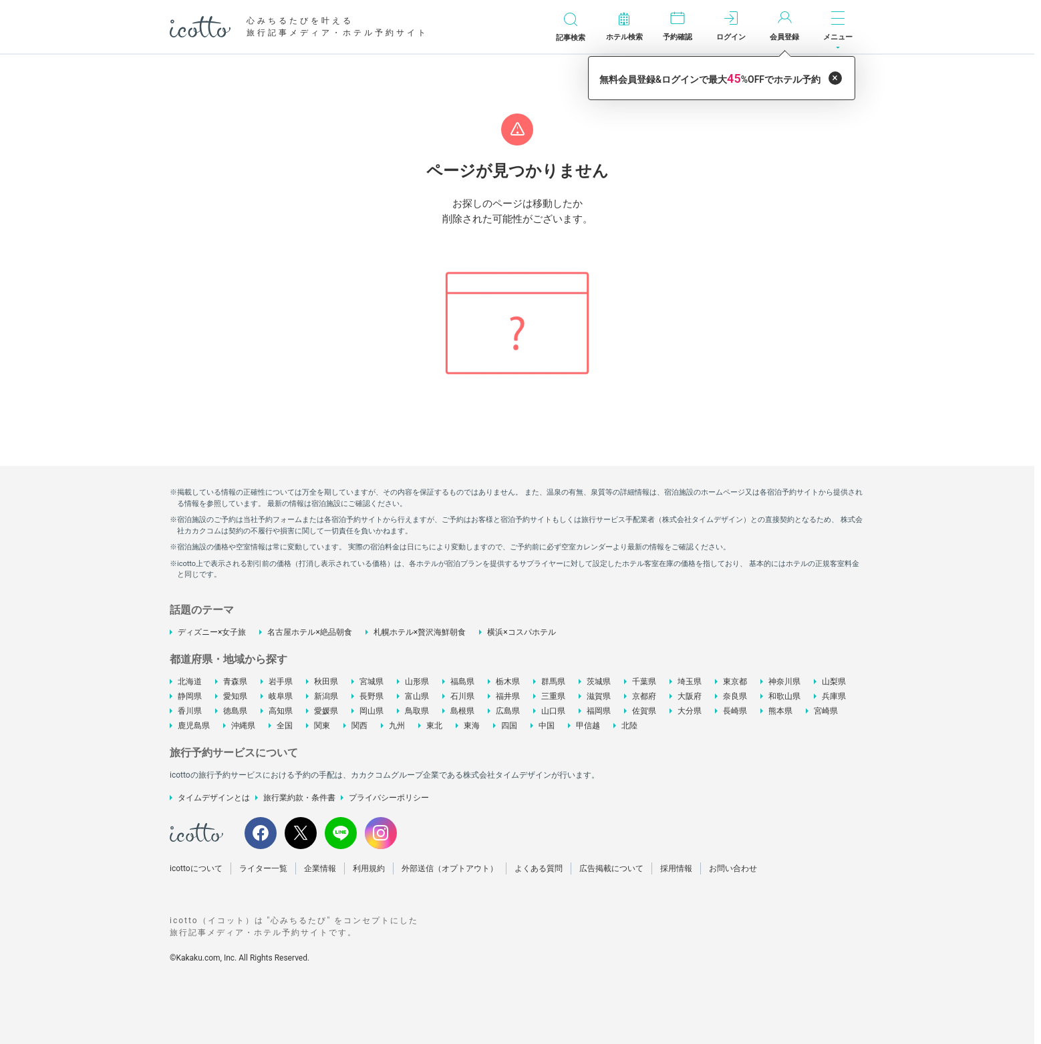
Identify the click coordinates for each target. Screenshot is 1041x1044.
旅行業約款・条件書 (299, 797)
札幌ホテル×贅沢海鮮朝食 (420, 632)
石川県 (462, 696)
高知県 (281, 711)
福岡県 (599, 711)
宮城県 (371, 681)
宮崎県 (826, 711)
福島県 (462, 681)
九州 (397, 725)
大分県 (690, 711)
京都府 (644, 696)
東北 (434, 725)
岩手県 (281, 681)
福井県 (508, 696)
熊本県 (780, 711)
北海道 (190, 681)
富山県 (417, 696)
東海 (472, 725)
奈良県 (735, 696)
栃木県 (508, 681)
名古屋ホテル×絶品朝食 (309, 632)
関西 (359, 725)
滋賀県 (599, 696)
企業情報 (320, 868)
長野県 (371, 696)
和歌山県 (784, 696)
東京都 (735, 681)
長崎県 (735, 711)
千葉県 (644, 681)
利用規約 (369, 868)
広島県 (508, 711)
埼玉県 (690, 681)
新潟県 (326, 696)
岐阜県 (281, 696)
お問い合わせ (733, 868)
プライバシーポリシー (389, 797)
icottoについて (196, 868)
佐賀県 (644, 711)
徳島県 (235, 711)
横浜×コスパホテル (521, 632)
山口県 (553, 711)
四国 (509, 725)
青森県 (235, 681)
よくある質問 (538, 868)
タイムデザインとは (214, 797)
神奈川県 (784, 681)
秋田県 (326, 681)
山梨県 (834, 681)
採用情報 (676, 868)
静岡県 (190, 696)
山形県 (417, 681)
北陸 (629, 725)
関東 (322, 725)
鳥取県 (417, 711)
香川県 (190, 711)
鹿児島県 (194, 725)
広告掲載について (611, 868)
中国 (547, 725)
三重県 (553, 696)
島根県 (462, 711)
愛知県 (235, 696)
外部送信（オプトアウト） (450, 868)
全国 (285, 725)
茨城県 (599, 681)
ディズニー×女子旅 (212, 632)
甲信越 (588, 725)
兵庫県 (834, 696)
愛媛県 (326, 711)
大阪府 (690, 696)
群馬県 (553, 681)
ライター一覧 (263, 868)
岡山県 (371, 711)
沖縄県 (243, 725)
